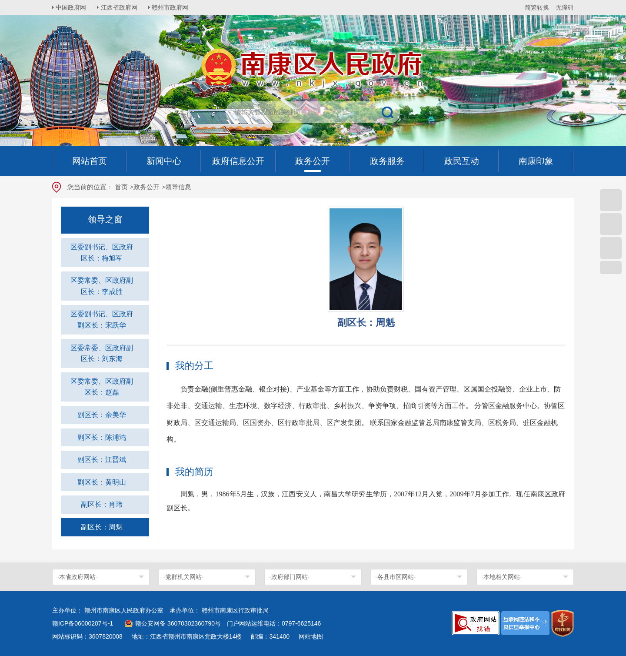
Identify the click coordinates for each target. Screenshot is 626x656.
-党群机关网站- (183, 576)
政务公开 (146, 187)
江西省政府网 (120, 7)
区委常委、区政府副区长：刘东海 (101, 353)
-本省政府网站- (77, 576)
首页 (121, 187)
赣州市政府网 (172, 7)
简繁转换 (537, 7)
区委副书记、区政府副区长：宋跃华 (101, 319)
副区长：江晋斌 (101, 459)
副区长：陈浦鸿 (101, 437)
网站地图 (311, 636)
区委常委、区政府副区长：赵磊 (101, 387)
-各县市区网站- (395, 576)
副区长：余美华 (101, 414)
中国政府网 (72, 7)
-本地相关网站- (501, 576)
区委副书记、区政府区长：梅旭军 (101, 252)
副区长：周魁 (102, 527)
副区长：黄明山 (101, 482)
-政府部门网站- (289, 576)
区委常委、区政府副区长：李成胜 (101, 286)
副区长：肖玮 (102, 504)
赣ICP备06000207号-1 (82, 623)
